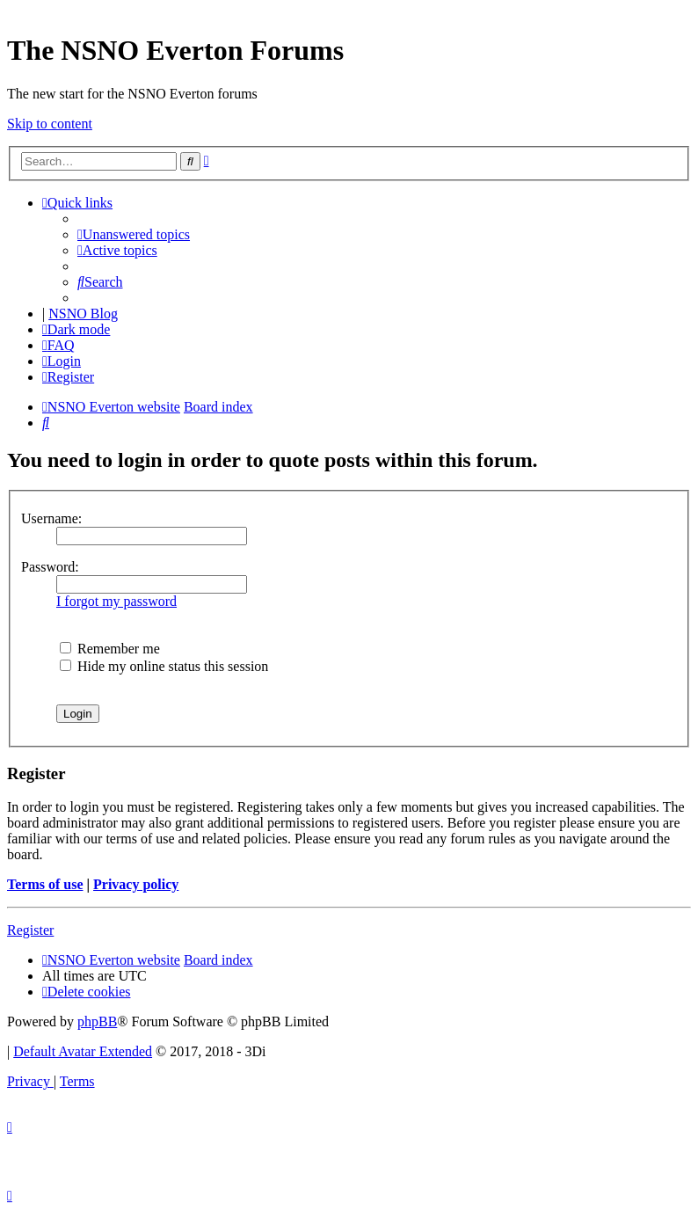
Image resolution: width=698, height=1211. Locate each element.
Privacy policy (135, 884)
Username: (51, 518)
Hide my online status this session (164, 666)
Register (30, 930)
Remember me (110, 648)
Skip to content (49, 123)
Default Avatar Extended (82, 1051)
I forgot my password (116, 601)
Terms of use (45, 884)
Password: (50, 566)
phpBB (97, 1021)
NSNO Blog (83, 313)
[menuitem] (133, 234)
